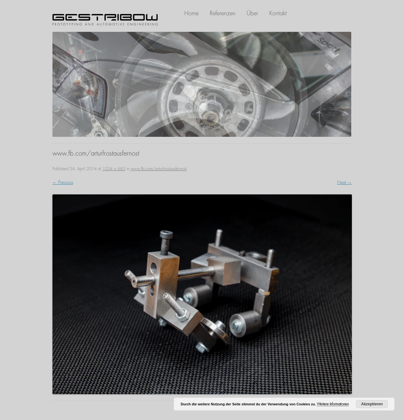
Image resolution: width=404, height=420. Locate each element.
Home (191, 13)
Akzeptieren (372, 404)
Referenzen (223, 13)
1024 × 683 (113, 169)
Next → (344, 182)
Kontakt (278, 13)
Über (252, 13)
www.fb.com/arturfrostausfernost (159, 169)
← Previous (62, 182)
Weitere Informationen (333, 404)
